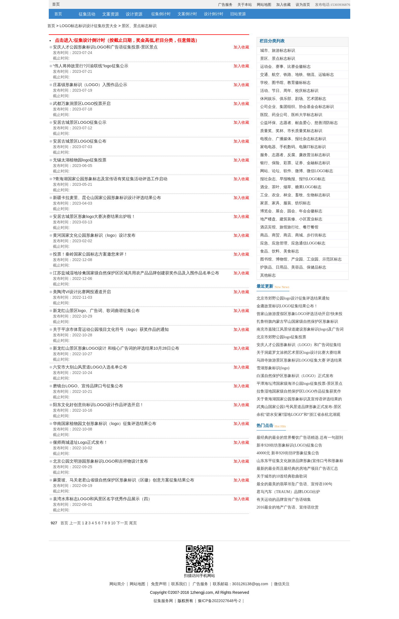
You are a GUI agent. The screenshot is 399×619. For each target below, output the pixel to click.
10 (113, 523)
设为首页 (303, 4)
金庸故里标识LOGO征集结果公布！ (287, 306)
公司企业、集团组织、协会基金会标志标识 (297, 107)
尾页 (133, 523)
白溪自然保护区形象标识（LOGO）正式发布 (295, 376)
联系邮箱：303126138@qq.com (240, 584)
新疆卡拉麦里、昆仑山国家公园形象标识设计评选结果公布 (107, 197)
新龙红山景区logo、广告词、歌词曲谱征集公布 (96, 310)
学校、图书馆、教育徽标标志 (285, 83)
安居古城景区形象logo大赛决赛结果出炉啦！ (94, 216)
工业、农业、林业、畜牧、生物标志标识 (295, 195)
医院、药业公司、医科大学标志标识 (291, 115)
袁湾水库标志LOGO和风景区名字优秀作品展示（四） (102, 498)
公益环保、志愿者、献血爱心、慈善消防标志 (299, 123)
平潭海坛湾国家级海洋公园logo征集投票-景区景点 (299, 383)
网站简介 (117, 584)
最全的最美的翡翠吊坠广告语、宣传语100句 (294, 484)
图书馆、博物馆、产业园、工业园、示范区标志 (301, 259)
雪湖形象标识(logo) (273, 368)
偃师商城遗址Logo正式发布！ (80, 442)
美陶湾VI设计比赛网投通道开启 (82, 291)
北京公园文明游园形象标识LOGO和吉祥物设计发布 (100, 461)
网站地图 (264, 4)
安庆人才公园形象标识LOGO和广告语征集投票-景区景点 (105, 47)
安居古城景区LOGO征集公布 (79, 141)
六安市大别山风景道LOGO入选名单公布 (90, 367)
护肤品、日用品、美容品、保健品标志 (293, 267)
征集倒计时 (161, 14)
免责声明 (159, 584)
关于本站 (244, 4)
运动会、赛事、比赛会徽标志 (285, 67)
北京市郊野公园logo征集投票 (281, 337)
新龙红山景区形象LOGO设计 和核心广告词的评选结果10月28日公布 (116, 348)
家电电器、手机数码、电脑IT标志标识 (293, 147)
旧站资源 (238, 14)
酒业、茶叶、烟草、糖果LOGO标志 (290, 187)
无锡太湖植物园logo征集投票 (79, 160)
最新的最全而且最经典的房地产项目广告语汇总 (297, 468)
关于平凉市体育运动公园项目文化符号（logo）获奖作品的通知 (111, 329)
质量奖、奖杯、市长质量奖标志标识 (291, 131)
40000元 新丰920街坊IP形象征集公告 (288, 453)
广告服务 (225, 4)
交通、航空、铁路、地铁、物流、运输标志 (297, 75)
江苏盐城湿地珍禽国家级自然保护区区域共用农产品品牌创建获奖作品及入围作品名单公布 (136, 272)
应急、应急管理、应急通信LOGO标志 (292, 243)
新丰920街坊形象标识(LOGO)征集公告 (289, 445)
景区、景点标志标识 (139, 26)
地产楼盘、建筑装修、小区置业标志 (291, 219)
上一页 (75, 523)
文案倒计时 (187, 14)
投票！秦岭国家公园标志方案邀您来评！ (90, 254)
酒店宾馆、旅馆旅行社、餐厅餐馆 (289, 227)
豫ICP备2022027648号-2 (219, 601)
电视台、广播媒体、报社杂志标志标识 (293, 139)
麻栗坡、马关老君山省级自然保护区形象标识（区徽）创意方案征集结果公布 (123, 480)
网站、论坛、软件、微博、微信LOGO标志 (296, 171)
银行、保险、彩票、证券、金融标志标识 (295, 163)
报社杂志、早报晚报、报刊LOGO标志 (292, 179)
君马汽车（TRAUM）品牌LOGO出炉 (288, 492)
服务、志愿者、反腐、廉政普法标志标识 (295, 155)
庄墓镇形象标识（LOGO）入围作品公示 (90, 84)
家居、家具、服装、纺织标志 (285, 203)
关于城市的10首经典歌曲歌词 (282, 476)
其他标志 (268, 275)
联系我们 (179, 584)
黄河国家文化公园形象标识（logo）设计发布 (94, 235)
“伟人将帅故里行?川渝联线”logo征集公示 (90, 65)
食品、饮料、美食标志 (279, 251)
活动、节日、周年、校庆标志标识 (289, 91)
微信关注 (282, 584)
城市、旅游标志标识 (277, 50)
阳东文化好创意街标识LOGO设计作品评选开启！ (98, 404)
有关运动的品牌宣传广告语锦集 (284, 499)
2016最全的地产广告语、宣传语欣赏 (288, 507)
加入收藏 (283, 4)
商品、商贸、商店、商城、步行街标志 (293, 235)
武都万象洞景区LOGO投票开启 (82, 103)
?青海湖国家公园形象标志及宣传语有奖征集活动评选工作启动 (110, 178)
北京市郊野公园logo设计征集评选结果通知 (293, 298)
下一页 (122, 523)
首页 (56, 4)
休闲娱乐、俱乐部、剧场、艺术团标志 (293, 99)
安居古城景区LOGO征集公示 (79, 122)
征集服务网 (163, 601)
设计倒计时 (213, 14)
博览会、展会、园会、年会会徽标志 (291, 211)
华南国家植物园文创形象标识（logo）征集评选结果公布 (104, 423)
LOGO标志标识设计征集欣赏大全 (88, 26)
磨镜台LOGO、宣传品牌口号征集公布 (88, 385)
